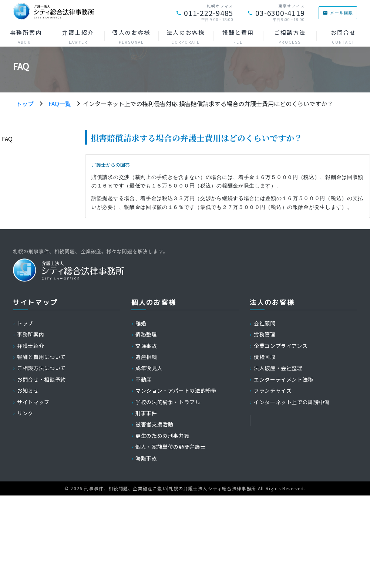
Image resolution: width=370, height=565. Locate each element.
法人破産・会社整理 (278, 368)
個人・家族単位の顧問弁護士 (170, 446)
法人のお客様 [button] (186, 36)
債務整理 (146, 334)
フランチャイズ (273, 390)
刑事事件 (146, 413)
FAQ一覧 (59, 103)
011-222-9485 (204, 12)
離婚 (140, 323)
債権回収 (265, 357)
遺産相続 (146, 357)
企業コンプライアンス (280, 345)
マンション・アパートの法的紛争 (176, 390)
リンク (25, 413)
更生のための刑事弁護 (162, 435)
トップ (25, 103)
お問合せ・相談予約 (41, 379)
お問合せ (343, 36)
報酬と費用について (41, 357)
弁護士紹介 (78, 36)
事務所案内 (26, 36)
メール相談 (338, 13)
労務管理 (265, 334)
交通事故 (146, 345)
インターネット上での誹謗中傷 (292, 402)
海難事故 (146, 458)
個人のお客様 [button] (131, 36)
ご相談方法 (289, 36)
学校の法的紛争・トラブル (168, 402)
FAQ (7, 138)
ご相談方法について (41, 368)
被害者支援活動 (154, 424)
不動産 (143, 379)
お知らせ (28, 390)
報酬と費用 (238, 36)
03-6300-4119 (276, 12)
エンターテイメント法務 (283, 379)
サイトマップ (33, 402)
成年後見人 (148, 368)
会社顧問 (265, 323)
